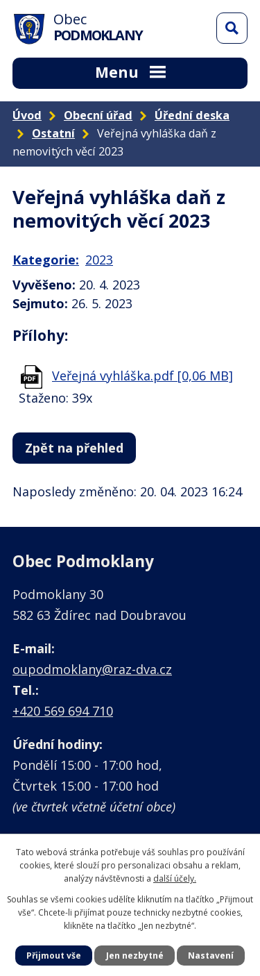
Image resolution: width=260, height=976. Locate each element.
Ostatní (53, 133)
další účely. (174, 878)
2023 (99, 259)
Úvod (27, 115)
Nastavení (211, 955)
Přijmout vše (53, 955)
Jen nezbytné (135, 955)
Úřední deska (192, 115)
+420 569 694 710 (62, 710)
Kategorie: (45, 259)
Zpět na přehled (74, 447)
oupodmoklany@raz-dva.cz (92, 669)
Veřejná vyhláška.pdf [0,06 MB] (142, 375)
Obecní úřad (98, 115)
